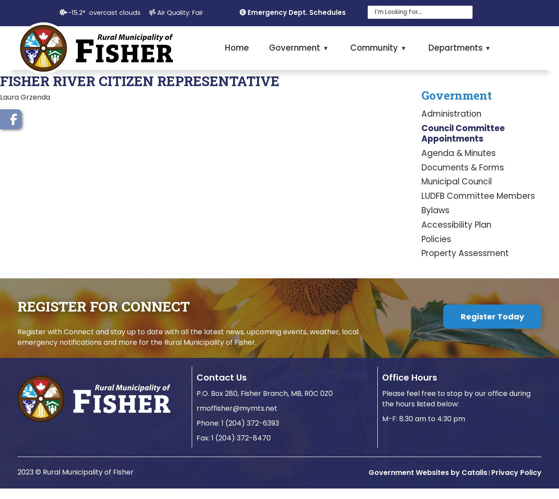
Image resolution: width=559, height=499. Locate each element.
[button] (463, 12)
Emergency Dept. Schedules (297, 12)
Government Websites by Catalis (428, 483)
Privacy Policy (516, 483)
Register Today (492, 327)
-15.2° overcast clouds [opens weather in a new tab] (104, 12)
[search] (414, 12)
